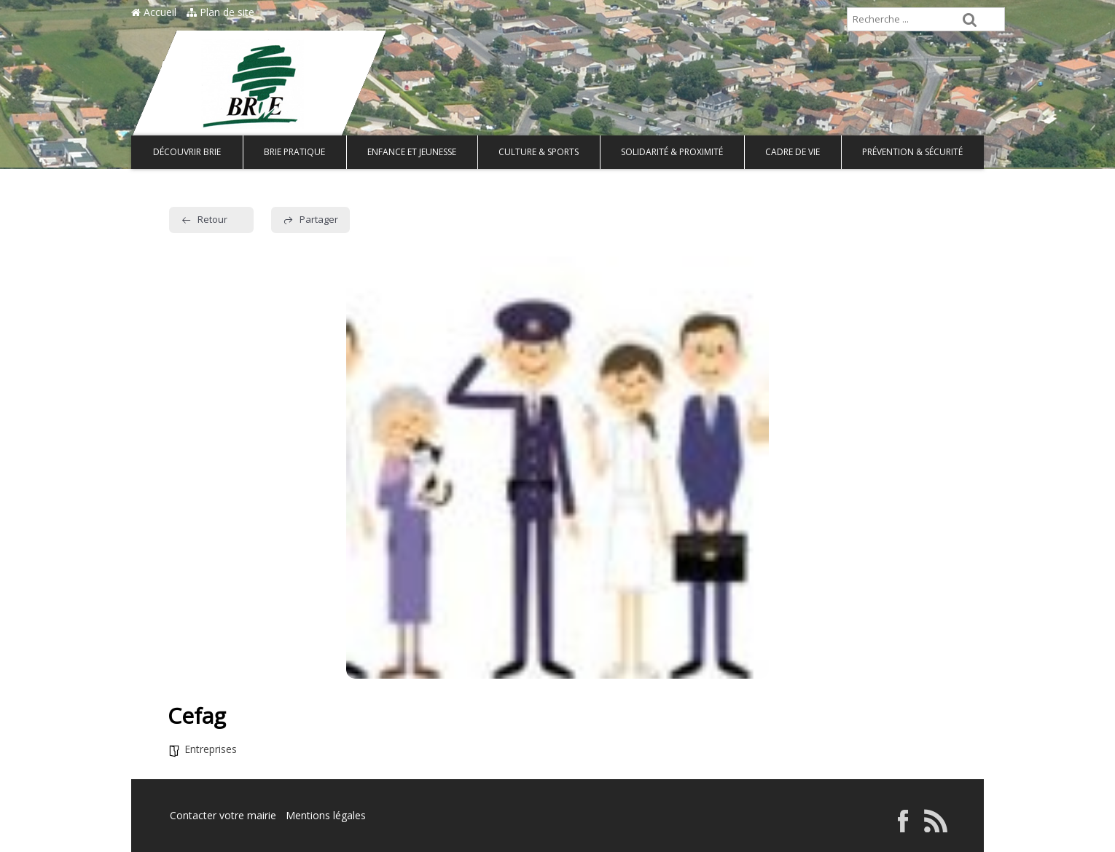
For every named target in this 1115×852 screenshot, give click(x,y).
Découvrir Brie (187, 152)
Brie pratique (294, 152)
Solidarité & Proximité (672, 152)
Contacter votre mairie (223, 815)
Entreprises (210, 749)
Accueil (153, 12)
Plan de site (220, 12)
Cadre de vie (792, 152)
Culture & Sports (538, 152)
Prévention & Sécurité (912, 152)
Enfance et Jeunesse (411, 152)
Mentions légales (326, 815)
